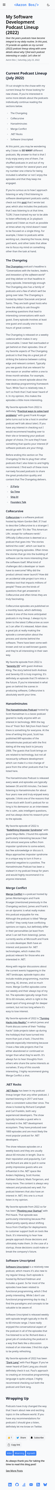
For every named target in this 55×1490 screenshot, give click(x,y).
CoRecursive (13, 517)
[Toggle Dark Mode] (48, 5)
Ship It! (14, 497)
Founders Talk (18, 502)
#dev (9, 1453)
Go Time (15, 491)
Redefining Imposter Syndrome (24, 830)
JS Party (15, 486)
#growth (31, 1453)
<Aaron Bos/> (26, 4)
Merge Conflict (14, 894)
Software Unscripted (17, 1266)
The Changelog (14, 266)
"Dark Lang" (12, 1362)
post (24, 202)
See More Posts (14, 1470)
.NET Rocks (12, 1090)
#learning (19, 1453)
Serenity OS (13, 666)
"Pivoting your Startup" (30, 1210)
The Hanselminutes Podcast (21, 709)
